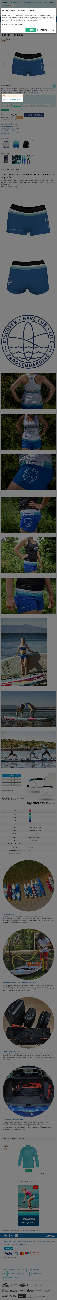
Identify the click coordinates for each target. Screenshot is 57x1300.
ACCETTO (30, 30)
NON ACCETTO (42, 30)
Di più (52, 30)
